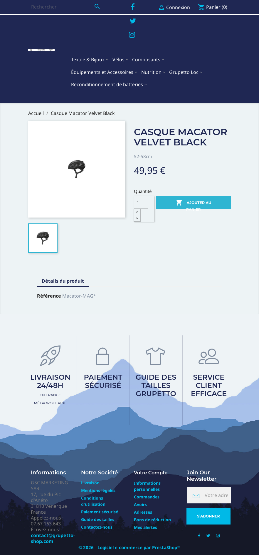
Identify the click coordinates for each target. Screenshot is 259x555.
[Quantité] (141, 202)
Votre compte (151, 473)
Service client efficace (209, 385)
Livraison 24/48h (50, 389)
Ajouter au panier (193, 204)
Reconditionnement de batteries (107, 84)
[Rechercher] (65, 7)
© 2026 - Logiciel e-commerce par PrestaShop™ (129, 547)
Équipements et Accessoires (102, 72)
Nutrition (151, 72)
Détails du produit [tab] (63, 281)
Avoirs (140, 504)
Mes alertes (145, 527)
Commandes (146, 497)
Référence (49, 296)
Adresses (143, 512)
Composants (146, 59)
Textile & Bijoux (88, 59)
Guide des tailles (97, 519)
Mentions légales (98, 490)
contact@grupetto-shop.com (53, 538)
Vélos (118, 59)
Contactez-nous (96, 527)
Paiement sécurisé (103, 381)
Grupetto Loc (184, 72)
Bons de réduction (152, 519)
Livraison (90, 483)
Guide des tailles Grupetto (156, 385)
